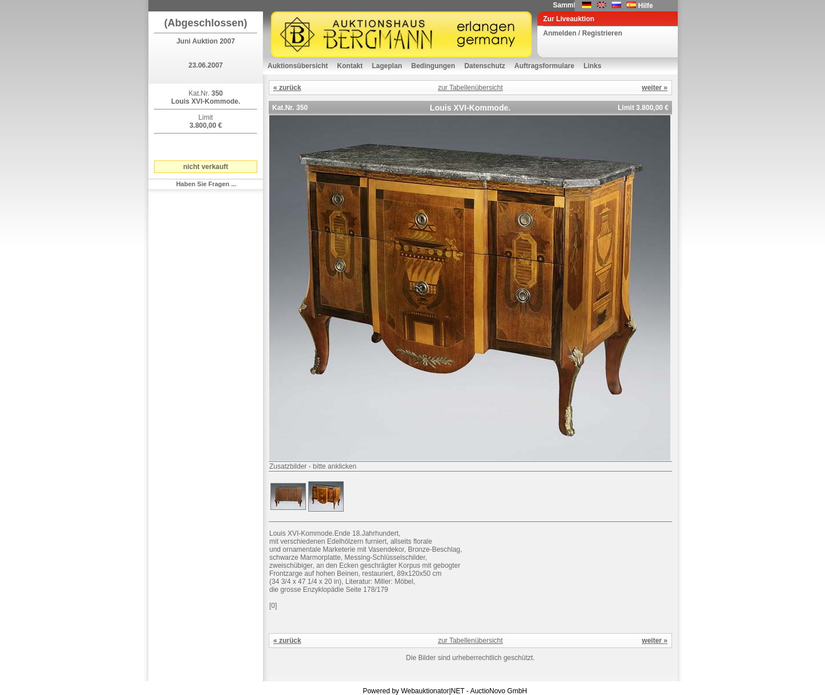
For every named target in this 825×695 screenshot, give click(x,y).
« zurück (287, 88)
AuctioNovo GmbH (498, 691)
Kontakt (350, 66)
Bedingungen (433, 66)
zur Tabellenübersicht (470, 88)
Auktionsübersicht (298, 66)
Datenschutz (484, 66)
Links (592, 66)
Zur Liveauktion (568, 19)
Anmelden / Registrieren (582, 33)
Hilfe (645, 6)
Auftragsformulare (544, 66)
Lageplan (387, 66)
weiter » (654, 88)
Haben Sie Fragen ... (206, 183)
